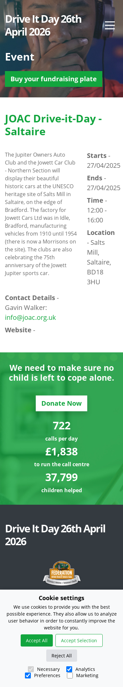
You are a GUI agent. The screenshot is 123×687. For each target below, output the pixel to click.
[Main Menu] (110, 25)
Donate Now (61, 403)
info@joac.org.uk (30, 317)
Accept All (37, 640)
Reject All (61, 655)
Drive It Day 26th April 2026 (43, 25)
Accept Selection (79, 640)
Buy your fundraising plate (53, 78)
